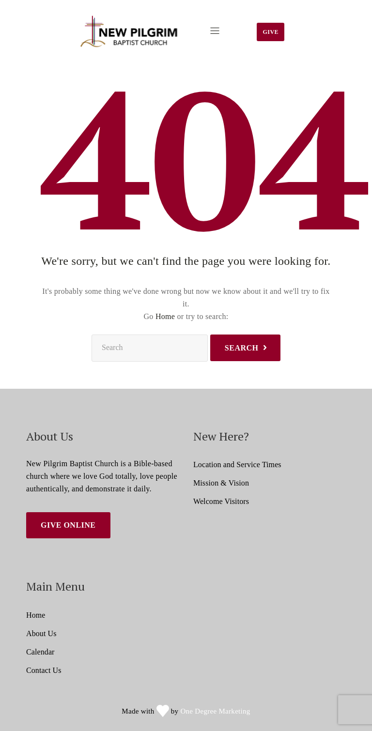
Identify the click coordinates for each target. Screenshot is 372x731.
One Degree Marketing (215, 711)
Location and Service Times (237, 464)
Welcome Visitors (221, 501)
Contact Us (44, 670)
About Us (41, 633)
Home (165, 316)
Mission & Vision (221, 483)
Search (242, 348)
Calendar (40, 652)
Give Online (68, 525)
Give (271, 32)
